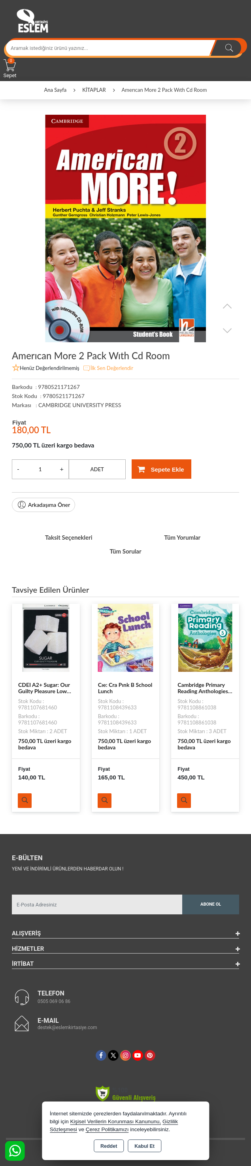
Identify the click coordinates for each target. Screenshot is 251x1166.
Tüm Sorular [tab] (125, 551)
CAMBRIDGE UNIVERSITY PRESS (79, 405)
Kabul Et (144, 1146)
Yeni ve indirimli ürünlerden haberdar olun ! (67, 869)
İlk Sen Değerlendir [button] (108, 368)
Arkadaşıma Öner (43, 505)
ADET (97, 469)
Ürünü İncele (24, 800)
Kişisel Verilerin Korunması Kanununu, (115, 1121)
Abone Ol (210, 904)
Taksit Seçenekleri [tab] (68, 537)
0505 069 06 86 (54, 1001)
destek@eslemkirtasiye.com (67, 1027)
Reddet (108, 1146)
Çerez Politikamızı (107, 1129)
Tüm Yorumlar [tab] (182, 537)
